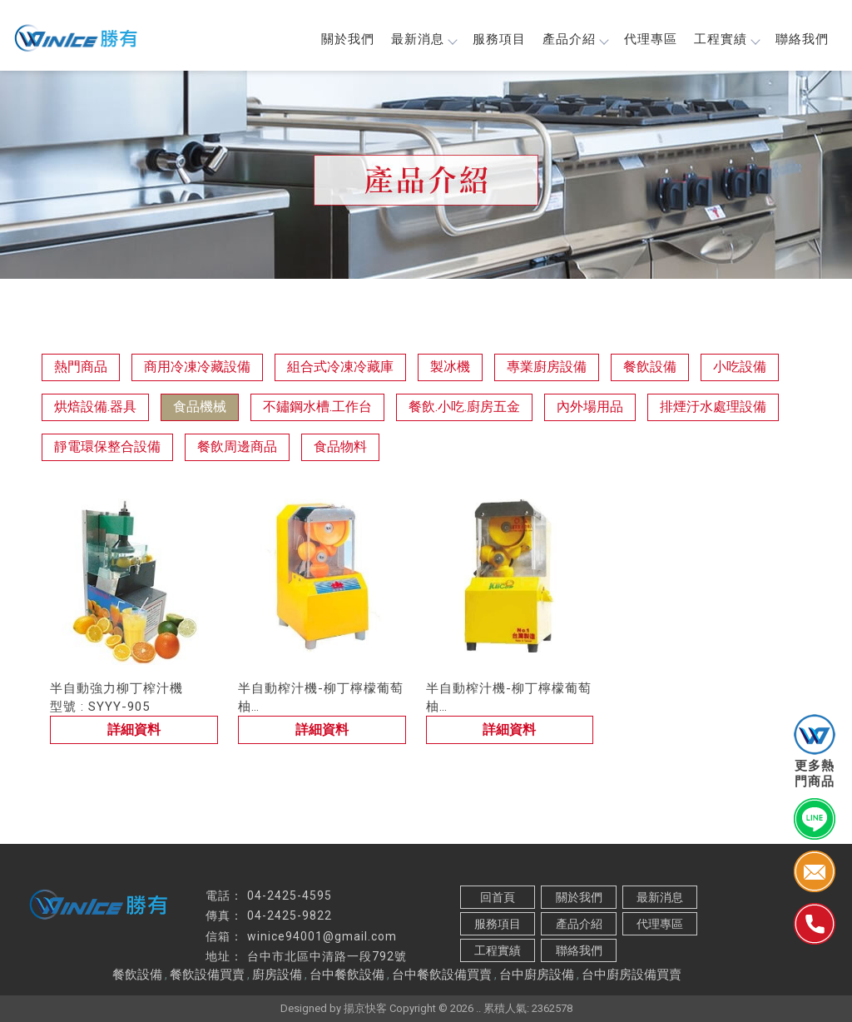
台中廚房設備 (536, 974)
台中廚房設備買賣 (631, 974)
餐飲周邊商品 (237, 446)
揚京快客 (365, 1008)
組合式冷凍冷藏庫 (340, 367)
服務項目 (499, 39)
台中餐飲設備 (347, 974)
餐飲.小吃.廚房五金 (464, 406)
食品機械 (199, 406)
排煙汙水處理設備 (713, 406)
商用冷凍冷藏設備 (197, 367)
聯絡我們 (802, 39)
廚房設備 (277, 974)
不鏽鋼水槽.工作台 (317, 406)
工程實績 (726, 39)
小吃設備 (739, 367)
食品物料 (340, 446)
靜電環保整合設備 (107, 446)
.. (478, 1008)
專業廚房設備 (547, 367)
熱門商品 (80, 367)
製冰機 (450, 367)
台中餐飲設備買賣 (442, 974)
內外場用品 (590, 406)
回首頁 (497, 897)
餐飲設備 (649, 367)
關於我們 (347, 39)
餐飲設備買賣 (207, 974)
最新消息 (423, 39)
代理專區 (650, 39)
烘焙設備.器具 (95, 406)
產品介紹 (574, 39)
